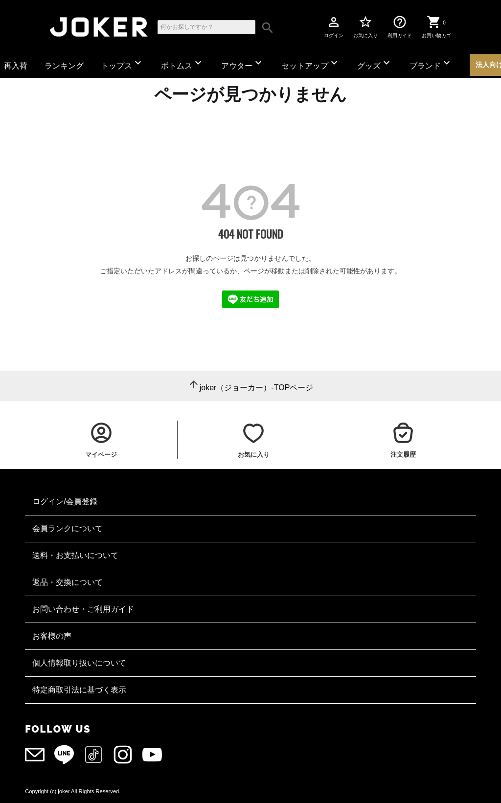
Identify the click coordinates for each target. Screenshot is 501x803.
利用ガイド (399, 26)
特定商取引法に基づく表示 (79, 690)
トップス (122, 63)
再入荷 (15, 66)
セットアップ (310, 63)
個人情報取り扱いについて (79, 663)
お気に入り (365, 26)
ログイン (333, 26)
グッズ (374, 63)
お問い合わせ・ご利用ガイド (83, 609)
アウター (242, 63)
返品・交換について (67, 582)
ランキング (64, 66)
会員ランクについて (67, 528)
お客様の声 (51, 636)
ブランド (431, 63)
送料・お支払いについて (75, 555)
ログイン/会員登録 (64, 501)
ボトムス (182, 63)
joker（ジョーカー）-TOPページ (257, 387)
